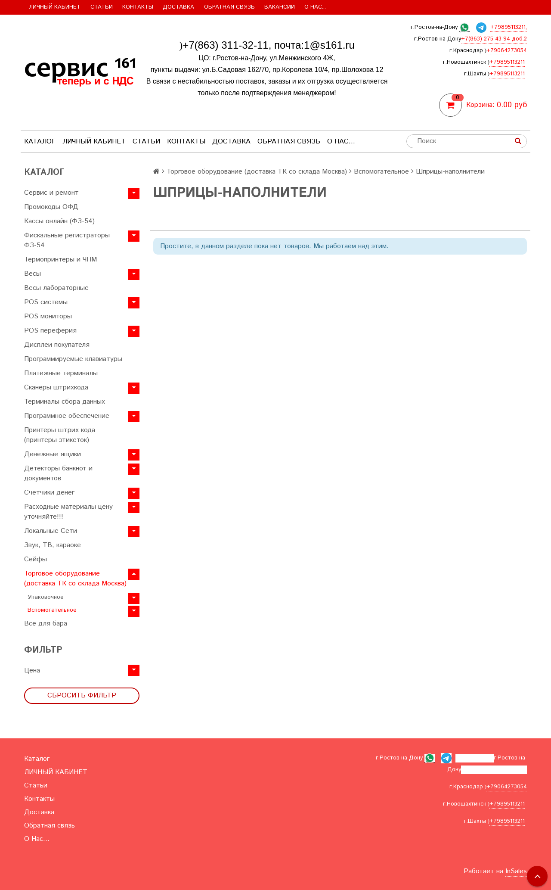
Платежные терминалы (61, 373)
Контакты (137, 7)
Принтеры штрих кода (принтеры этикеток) (59, 435)
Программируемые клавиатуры (73, 359)
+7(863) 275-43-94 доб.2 (494, 39)
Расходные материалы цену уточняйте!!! (68, 512)
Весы (32, 274)
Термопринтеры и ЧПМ (60, 260)
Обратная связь (229, 7)
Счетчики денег (49, 493)
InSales (516, 871)
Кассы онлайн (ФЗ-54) (59, 221)
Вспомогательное (52, 610)
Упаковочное (46, 597)
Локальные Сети (50, 531)
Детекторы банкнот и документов (58, 473)
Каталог (40, 141)
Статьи (101, 7)
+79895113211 (507, 62)
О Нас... (315, 7)
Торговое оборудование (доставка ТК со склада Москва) (75, 578)
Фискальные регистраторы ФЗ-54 (67, 240)
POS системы (46, 302)
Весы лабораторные (56, 288)
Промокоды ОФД (51, 207)
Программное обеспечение (66, 416)
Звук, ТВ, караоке (52, 545)
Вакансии (279, 7)
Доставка (178, 7)
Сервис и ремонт (51, 193)
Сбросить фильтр (81, 695)
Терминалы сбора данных (64, 402)
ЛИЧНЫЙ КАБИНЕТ (54, 7)
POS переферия (50, 331)
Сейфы (35, 559)
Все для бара (45, 624)
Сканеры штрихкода (56, 387)
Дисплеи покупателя (57, 345)
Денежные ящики (52, 454)
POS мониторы (48, 316)
